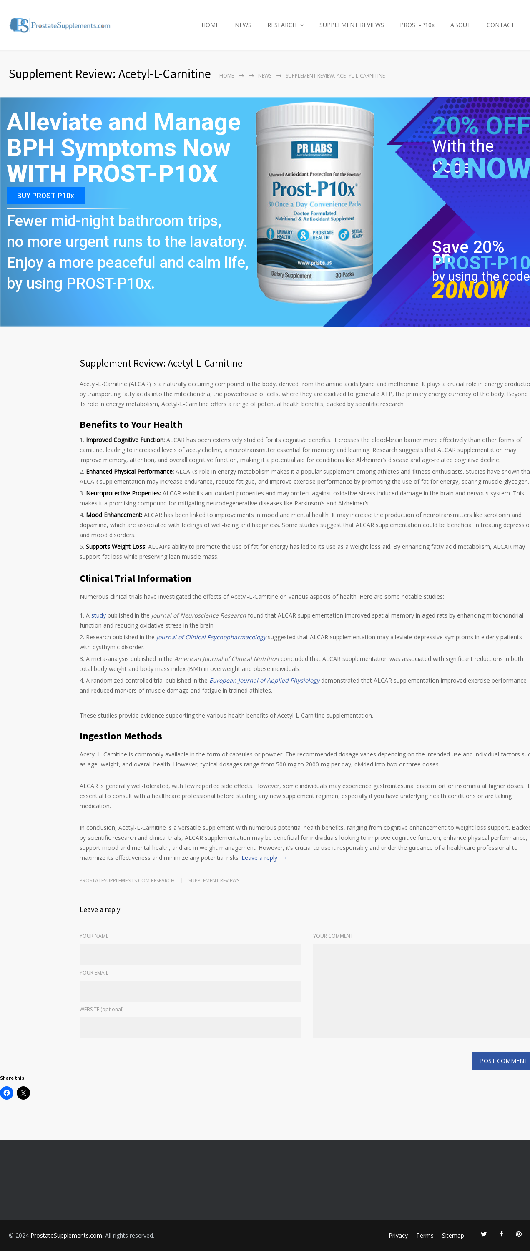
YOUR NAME (94, 936)
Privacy (398, 1235)
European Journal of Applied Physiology (264, 680)
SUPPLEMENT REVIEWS (351, 25)
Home (226, 75)
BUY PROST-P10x (45, 195)
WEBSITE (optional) (101, 1009)
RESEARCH (281, 25)
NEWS (243, 25)
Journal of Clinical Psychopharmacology (211, 637)
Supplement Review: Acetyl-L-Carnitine (161, 363)
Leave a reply (259, 858)
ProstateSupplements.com (66, 1235)
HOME (210, 25)
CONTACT (501, 25)
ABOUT (460, 25)
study (98, 615)
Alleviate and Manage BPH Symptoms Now (124, 135)
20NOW (470, 290)
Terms (425, 1235)
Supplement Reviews (213, 880)
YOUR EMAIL (94, 972)
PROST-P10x (417, 25)
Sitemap (453, 1235)
